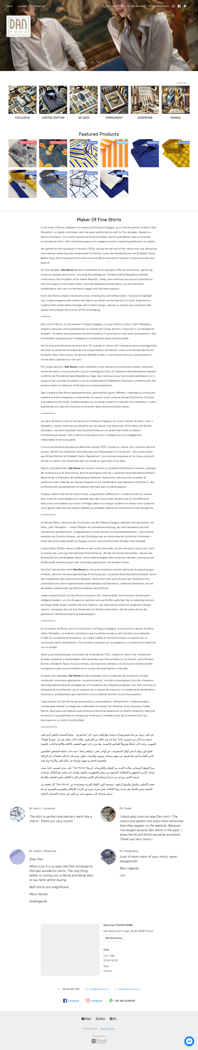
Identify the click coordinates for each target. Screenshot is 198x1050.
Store (9, 6)
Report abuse (108, 1028)
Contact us (38, 6)
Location (22, 6)
